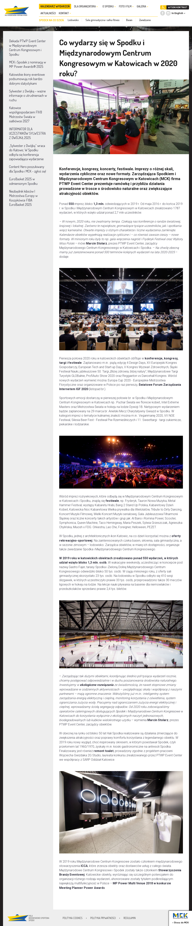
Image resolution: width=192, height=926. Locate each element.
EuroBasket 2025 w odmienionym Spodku (23, 181)
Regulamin (130, 918)
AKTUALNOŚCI (48, 13)
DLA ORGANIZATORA (86, 6)
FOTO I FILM (126, 6)
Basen (129, 20)
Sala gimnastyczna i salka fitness (102, 20)
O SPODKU (109, 6)
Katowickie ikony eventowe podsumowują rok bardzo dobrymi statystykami (27, 78)
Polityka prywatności (103, 918)
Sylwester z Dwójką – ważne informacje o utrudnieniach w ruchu (28, 95)
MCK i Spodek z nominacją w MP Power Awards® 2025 (27, 64)
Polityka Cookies (72, 918)
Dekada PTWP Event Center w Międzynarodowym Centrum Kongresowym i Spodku (27, 47)
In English (177, 13)
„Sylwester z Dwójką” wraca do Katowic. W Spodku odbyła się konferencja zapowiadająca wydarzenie (27, 152)
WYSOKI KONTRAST (177, 7)
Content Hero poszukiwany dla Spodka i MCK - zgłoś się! (27, 169)
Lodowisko (73, 20)
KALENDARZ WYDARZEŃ (55, 6)
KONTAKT (65, 13)
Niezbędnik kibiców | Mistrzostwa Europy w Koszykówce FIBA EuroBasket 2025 (23, 198)
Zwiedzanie (145, 20)
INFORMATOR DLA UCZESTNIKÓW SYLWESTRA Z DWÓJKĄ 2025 (27, 133)
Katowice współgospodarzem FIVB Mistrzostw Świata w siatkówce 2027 (25, 114)
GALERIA (142, 6)
